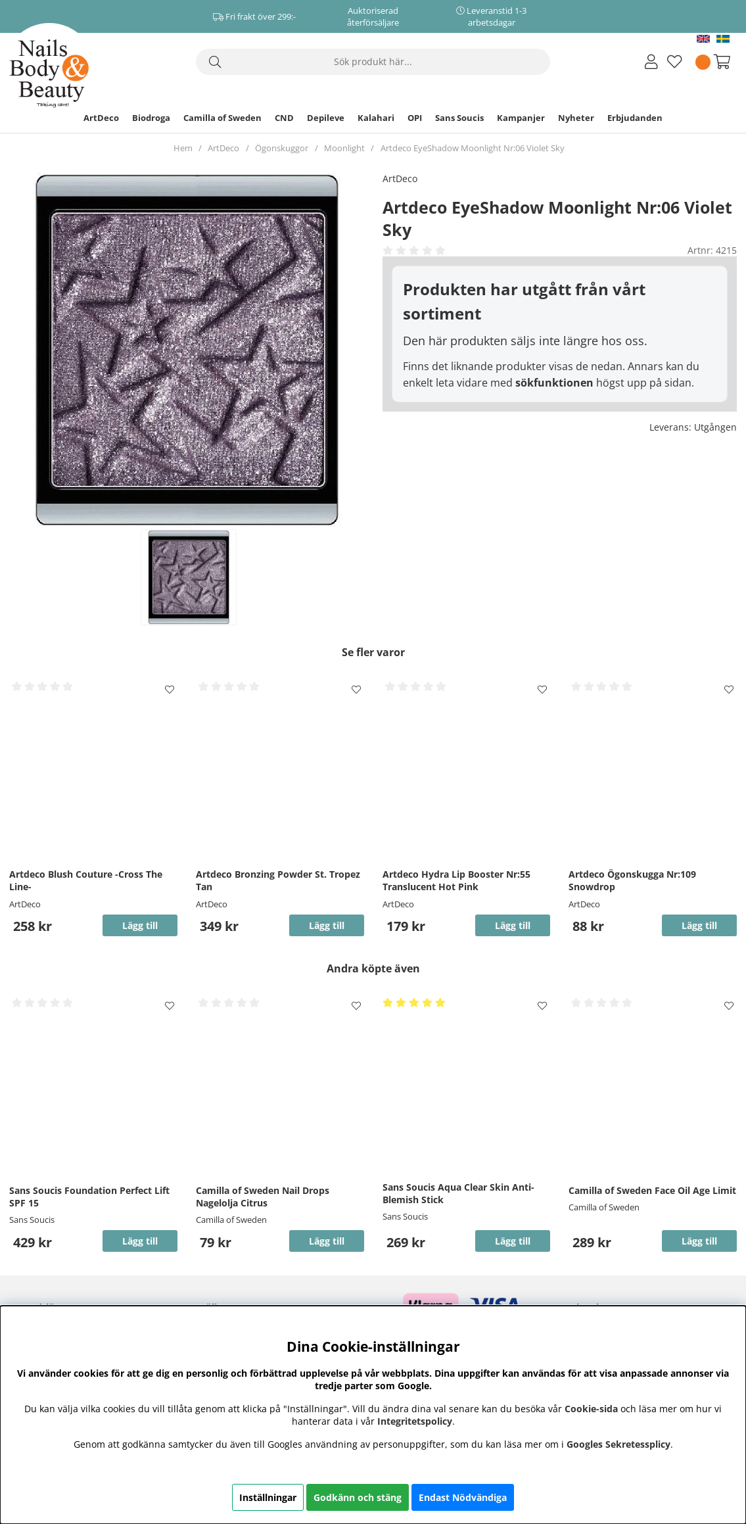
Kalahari (376, 118)
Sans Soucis (459, 118)
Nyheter (576, 118)
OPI (415, 118)
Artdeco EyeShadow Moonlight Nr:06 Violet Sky (473, 148)
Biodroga (151, 118)
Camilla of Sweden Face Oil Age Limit (652, 1190)
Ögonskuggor (281, 148)
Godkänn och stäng (358, 1497)
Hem (183, 148)
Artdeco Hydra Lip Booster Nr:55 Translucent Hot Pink (456, 880)
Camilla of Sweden (222, 118)
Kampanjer (521, 118)
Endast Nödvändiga (463, 1497)
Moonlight (344, 148)
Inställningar (267, 1497)
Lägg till (140, 1241)
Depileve (325, 118)
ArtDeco (101, 118)
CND (284, 118)
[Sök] (373, 62)
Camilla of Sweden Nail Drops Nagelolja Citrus (262, 1196)
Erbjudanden (635, 118)
